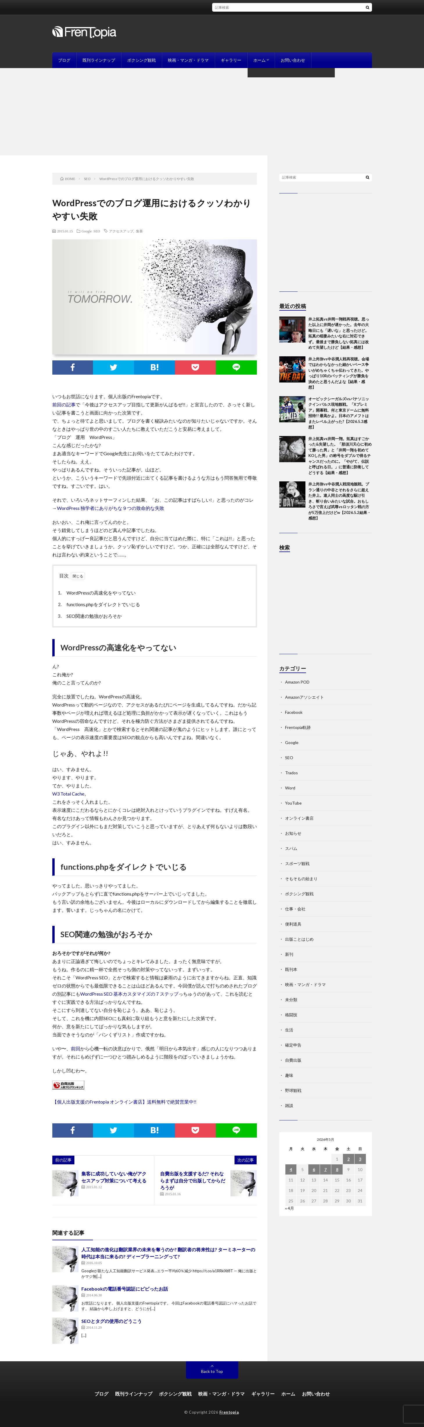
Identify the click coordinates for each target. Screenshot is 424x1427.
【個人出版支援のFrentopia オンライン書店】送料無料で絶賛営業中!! (124, 1101)
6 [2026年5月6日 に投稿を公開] (314, 1169)
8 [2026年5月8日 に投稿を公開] (337, 1169)
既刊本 (291, 969)
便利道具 (293, 923)
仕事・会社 (295, 908)
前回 (75, 1048)
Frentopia (229, 1412)
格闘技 (291, 1014)
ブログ (64, 60)
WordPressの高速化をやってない (98, 592)
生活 (289, 1029)
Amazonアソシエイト (304, 697)
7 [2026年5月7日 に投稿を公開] (325, 1169)
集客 (139, 231)
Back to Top (212, 1371)
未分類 (291, 999)
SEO (97, 231)
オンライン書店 (299, 818)
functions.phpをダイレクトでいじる (100, 604)
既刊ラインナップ (99, 60)
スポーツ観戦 (297, 863)
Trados (291, 772)
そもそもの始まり (301, 878)
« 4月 (289, 1208)
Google (87, 231)
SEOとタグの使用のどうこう (111, 1321)
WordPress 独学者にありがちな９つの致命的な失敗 (110, 508)
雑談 (289, 1105)
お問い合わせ (293, 60)
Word (290, 787)
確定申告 (293, 1044)
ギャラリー (231, 60)
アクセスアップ (121, 231)
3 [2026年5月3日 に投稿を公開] (360, 1158)
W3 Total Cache (68, 793)
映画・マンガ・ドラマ (188, 60)
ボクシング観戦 (141, 60)
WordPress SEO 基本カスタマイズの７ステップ (129, 994)
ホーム (259, 60)
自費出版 (293, 1060)
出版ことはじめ (299, 939)
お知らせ (293, 833)
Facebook (294, 712)
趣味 (289, 1075)
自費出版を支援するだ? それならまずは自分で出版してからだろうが (192, 1180)
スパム (291, 848)
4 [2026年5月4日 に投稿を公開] (291, 1169)
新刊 (289, 954)
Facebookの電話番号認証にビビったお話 (124, 1288)
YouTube (293, 802)
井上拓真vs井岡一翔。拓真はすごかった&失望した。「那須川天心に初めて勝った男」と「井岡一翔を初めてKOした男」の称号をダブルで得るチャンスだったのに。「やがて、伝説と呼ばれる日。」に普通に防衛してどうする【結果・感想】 (340, 455)
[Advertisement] (212, 111)
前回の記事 (64, 404)
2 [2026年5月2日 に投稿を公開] (348, 1158)
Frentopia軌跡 (298, 727)
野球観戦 (293, 1090)
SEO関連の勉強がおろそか (91, 616)
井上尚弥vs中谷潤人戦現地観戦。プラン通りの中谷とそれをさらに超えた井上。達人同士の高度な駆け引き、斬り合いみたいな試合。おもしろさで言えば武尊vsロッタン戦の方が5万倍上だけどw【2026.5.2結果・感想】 (339, 501)
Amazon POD (297, 681)
